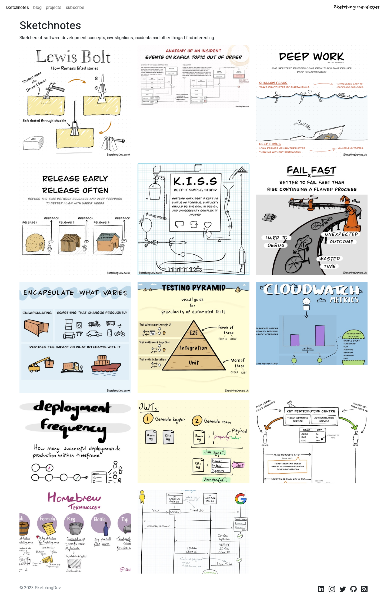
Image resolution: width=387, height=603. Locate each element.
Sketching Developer (356, 7)
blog (37, 7)
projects (53, 7)
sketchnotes (17, 7)
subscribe (75, 7)
